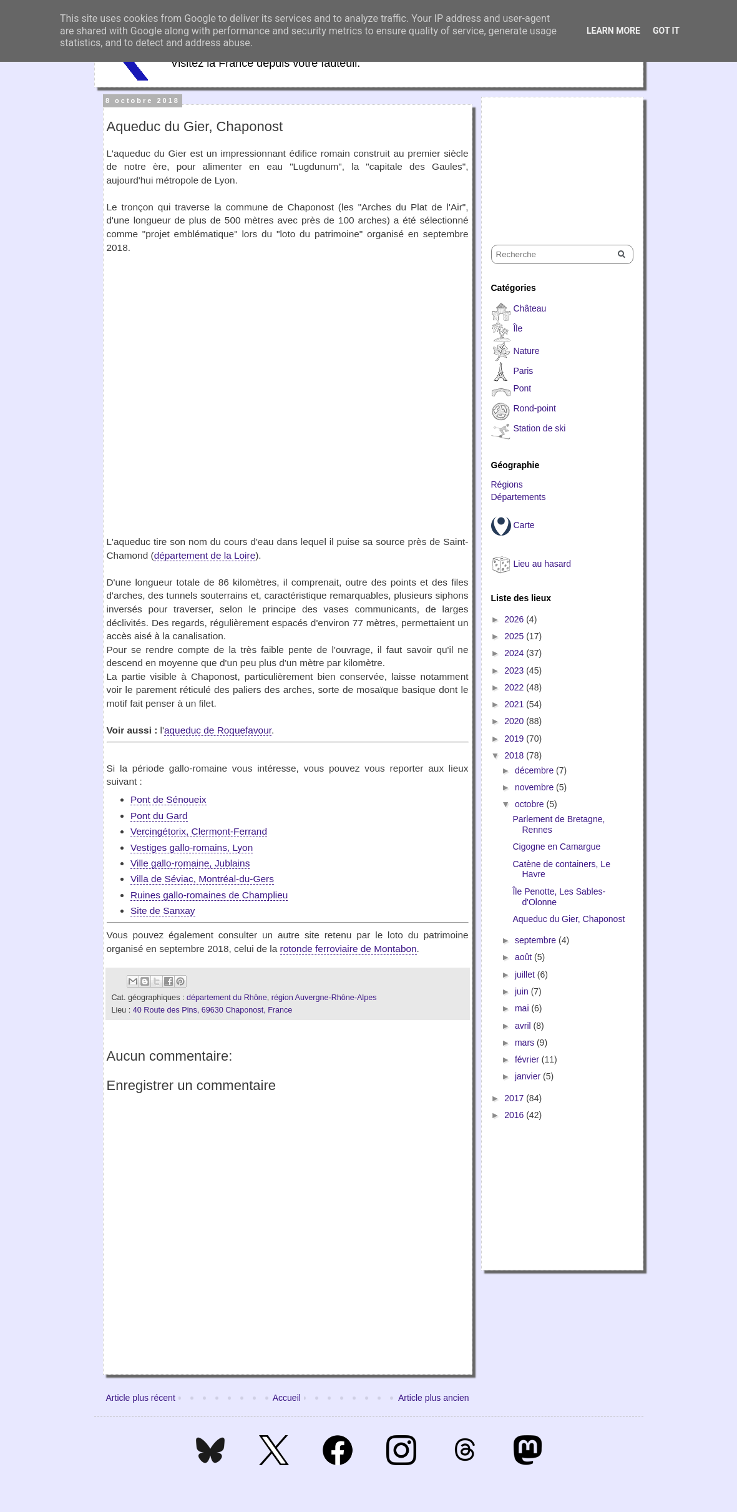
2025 (515, 636)
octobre (531, 804)
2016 (515, 1115)
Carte (523, 525)
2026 (515, 619)
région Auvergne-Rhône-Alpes (324, 997)
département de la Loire (205, 555)
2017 (515, 1098)
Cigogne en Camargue (556, 847)
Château (529, 308)
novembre (535, 787)
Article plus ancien (433, 1398)
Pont (522, 388)
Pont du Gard (159, 815)
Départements (518, 497)
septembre (537, 940)
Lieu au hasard (542, 564)
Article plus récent (140, 1398)
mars (526, 1043)
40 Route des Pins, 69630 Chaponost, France (213, 1010)
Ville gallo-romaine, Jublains (190, 863)
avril (524, 1026)
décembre (535, 770)
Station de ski (539, 428)
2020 (515, 721)
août (524, 957)
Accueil (287, 1398)
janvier (529, 1076)
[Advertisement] (553, 159)
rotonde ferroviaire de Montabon (348, 948)
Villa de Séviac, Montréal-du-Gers (202, 878)
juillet (526, 974)
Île (517, 328)
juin (523, 991)
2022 (515, 687)
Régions (507, 484)
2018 (515, 755)
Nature (526, 351)
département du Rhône (227, 997)
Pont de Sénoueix (168, 799)
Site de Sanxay (162, 910)
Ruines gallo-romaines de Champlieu (209, 895)
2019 (515, 739)
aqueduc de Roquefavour (217, 730)
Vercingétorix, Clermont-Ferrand (198, 831)
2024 (515, 653)
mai (523, 1008)
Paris (523, 371)
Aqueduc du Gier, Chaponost (568, 919)
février (528, 1059)
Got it (666, 31)
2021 (515, 704)
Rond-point (534, 408)
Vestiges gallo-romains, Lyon (191, 847)
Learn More (613, 31)
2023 (515, 670)
